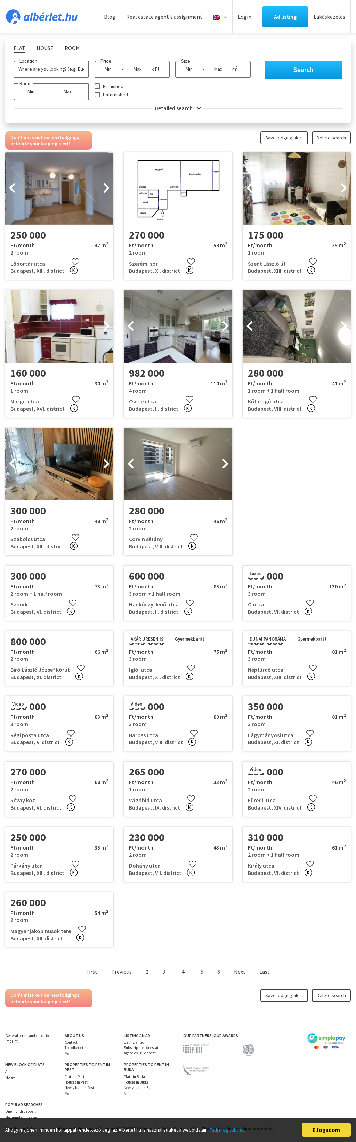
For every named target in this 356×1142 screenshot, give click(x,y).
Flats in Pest (74, 1076)
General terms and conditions (28, 1035)
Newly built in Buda (139, 1087)
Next (239, 971)
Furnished (113, 86)
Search (303, 69)
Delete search (331, 138)
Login (244, 16)
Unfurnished (115, 94)
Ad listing (285, 16)
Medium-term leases (21, 1117)
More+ (69, 1053)
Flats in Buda (134, 1076)
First (91, 971)
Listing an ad (134, 1042)
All (7, 1071)
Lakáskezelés (329, 16)
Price (105, 61)
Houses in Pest (76, 1082)
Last (264, 971)
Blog (109, 16)
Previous (121, 971)
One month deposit (20, 1111)
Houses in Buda (136, 1082)
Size (185, 61)
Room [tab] (72, 48)
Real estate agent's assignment (164, 16)
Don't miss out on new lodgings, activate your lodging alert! (45, 140)
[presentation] (12, 188)
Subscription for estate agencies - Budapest (142, 1050)
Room (25, 83)
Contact (71, 1042)
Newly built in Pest (79, 1087)
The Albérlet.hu (77, 1047)
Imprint (11, 1041)
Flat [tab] (19, 48)
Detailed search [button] (178, 108)
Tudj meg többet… (229, 1130)
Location (28, 61)
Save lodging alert (284, 138)
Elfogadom (326, 1129)
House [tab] (45, 48)
